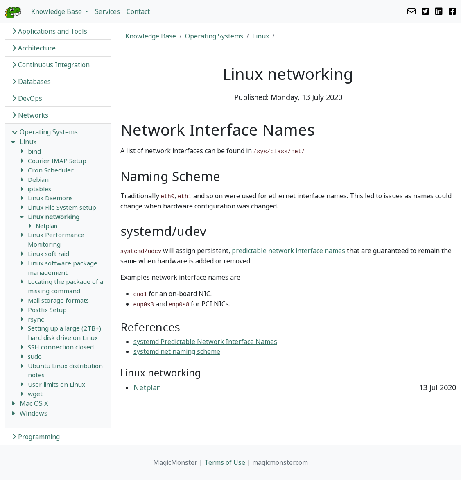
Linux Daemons (50, 198)
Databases (31, 81)
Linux (28, 141)
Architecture (33, 47)
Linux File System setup (62, 207)
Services (107, 11)
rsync (36, 319)
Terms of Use (224, 462)
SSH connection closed (61, 347)
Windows (33, 413)
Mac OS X (34, 403)
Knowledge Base (150, 36)
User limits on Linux (56, 384)
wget (35, 393)
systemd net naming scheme (176, 351)
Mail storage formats (58, 300)
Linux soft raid (48, 253)
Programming (35, 436)
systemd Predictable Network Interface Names (205, 341)
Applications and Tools (49, 31)
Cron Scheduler (51, 170)
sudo (35, 356)
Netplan (46, 226)
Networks (29, 115)
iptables (39, 189)
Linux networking (53, 217)
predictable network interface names (288, 250)
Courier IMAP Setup (57, 160)
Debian (38, 179)
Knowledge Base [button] (57, 11)
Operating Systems (44, 131)
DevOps (26, 98)
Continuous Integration (50, 64)
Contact (138, 11)
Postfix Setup (47, 310)
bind (34, 151)
